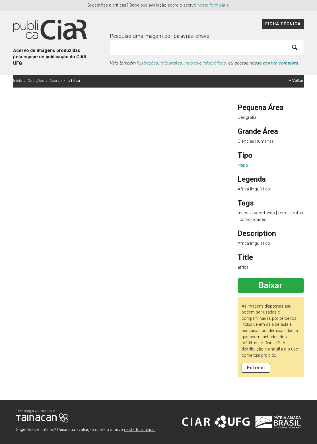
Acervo (56, 80)
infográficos (214, 63)
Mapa (243, 165)
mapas (191, 63)
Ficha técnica (283, 24)
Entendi (256, 367)
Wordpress (43, 411)
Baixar (271, 285)
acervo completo (280, 63)
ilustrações (147, 63)
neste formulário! (213, 5)
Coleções (36, 80)
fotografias (171, 63)
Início (17, 80)
